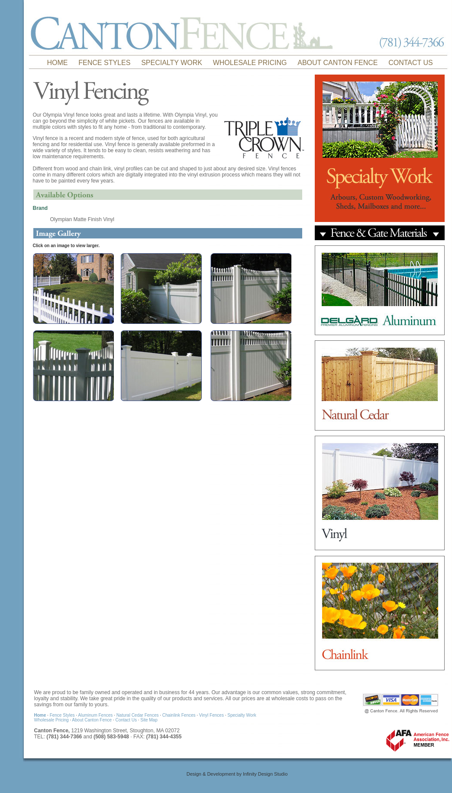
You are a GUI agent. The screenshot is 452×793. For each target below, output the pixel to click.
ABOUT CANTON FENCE (337, 62)
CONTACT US (410, 62)
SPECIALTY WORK (171, 62)
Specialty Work (241, 715)
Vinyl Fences (212, 715)
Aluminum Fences (96, 715)
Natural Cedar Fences (138, 715)
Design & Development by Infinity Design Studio (237, 774)
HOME (57, 62)
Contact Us (126, 720)
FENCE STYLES (104, 62)
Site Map (148, 720)
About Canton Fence (92, 720)
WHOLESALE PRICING (250, 62)
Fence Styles (63, 715)
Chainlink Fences (179, 715)
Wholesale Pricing (51, 720)
